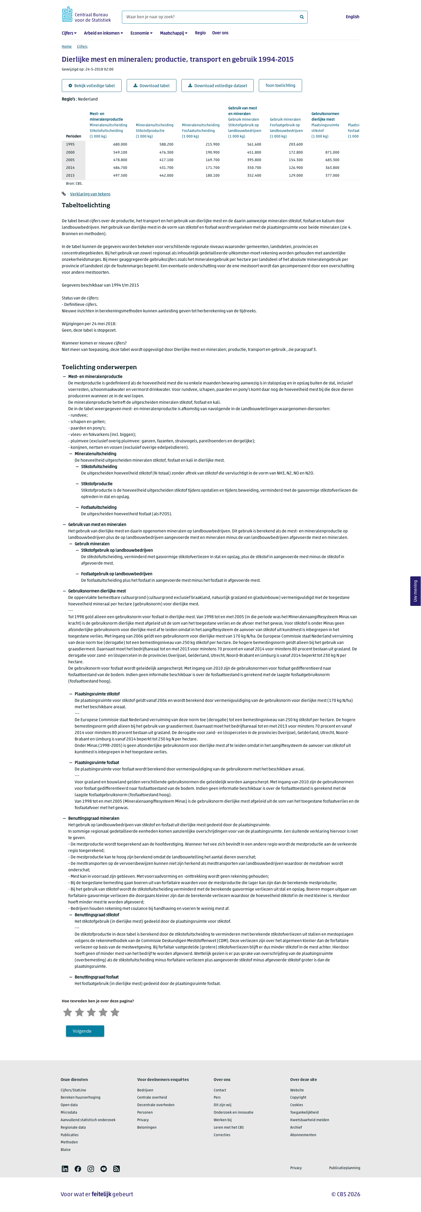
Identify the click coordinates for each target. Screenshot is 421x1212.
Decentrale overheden (156, 1105)
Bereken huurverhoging (80, 1097)
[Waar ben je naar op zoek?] (215, 17)
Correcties (222, 1135)
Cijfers (67, 33)
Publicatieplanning (344, 1168)
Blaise (66, 1150)
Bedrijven (145, 1090)
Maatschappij (172, 33)
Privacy (143, 1120)
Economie (139, 33)
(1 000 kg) (108, 125)
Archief (296, 1127)
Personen (145, 1112)
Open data (69, 1105)
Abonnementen (303, 1135)
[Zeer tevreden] (115, 1011)
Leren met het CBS (229, 1127)
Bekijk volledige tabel (91, 86)
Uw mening (415, 591)
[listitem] (65, 1169)
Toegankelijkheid (304, 1112)
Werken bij (223, 1120)
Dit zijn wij (222, 1105)
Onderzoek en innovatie (233, 1112)
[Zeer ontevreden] (68, 1011)
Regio (200, 33)
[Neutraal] (91, 1011)
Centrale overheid (152, 1097)
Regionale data (73, 1127)
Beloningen (147, 1127)
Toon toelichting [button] (280, 86)
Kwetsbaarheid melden (309, 1120)
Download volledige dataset (217, 86)
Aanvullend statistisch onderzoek (88, 1120)
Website (297, 1090)
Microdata (69, 1112)
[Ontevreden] (79, 1011)
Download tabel (151, 86)
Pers (217, 1097)
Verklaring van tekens (90, 194)
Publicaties (70, 1135)
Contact (220, 1090)
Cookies (296, 1105)
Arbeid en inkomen (101, 33)
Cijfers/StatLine (73, 1090)
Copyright (298, 1097)
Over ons (220, 33)
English (352, 17)
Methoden (69, 1142)
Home (67, 47)
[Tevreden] (103, 1011)
